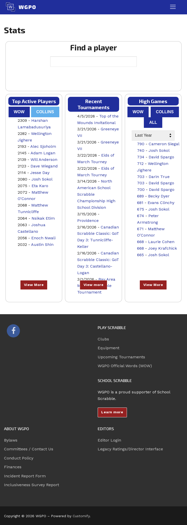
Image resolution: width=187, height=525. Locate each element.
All (153, 122)
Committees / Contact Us (28, 449)
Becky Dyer (159, 196)
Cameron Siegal (164, 143)
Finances (12, 466)
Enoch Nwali (43, 238)
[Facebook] (13, 330)
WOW (19, 112)
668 (140, 241)
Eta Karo (40, 185)
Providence (88, 220)
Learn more (112, 412)
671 (140, 228)
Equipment (108, 347)
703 (140, 176)
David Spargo (161, 157)
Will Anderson (44, 159)
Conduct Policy (18, 458)
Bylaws (10, 440)
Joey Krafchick (162, 248)
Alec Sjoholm (43, 146)
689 (140, 196)
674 (140, 215)
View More (34, 285)
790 (140, 143)
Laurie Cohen (161, 241)
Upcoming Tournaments (121, 357)
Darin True (159, 176)
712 (140, 163)
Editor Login (109, 440)
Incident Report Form (25, 476)
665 (140, 254)
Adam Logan (43, 153)
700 (141, 189)
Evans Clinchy (161, 202)
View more (94, 285)
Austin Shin (42, 244)
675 (140, 209)
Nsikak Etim (43, 218)
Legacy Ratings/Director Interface (130, 449)
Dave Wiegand (44, 166)
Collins (45, 112)
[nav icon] (173, 7)
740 (140, 150)
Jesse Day (39, 172)
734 (140, 157)
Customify (81, 516)
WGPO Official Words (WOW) (125, 365)
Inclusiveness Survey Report (31, 484)
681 (140, 202)
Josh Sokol (42, 179)
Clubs (103, 339)
